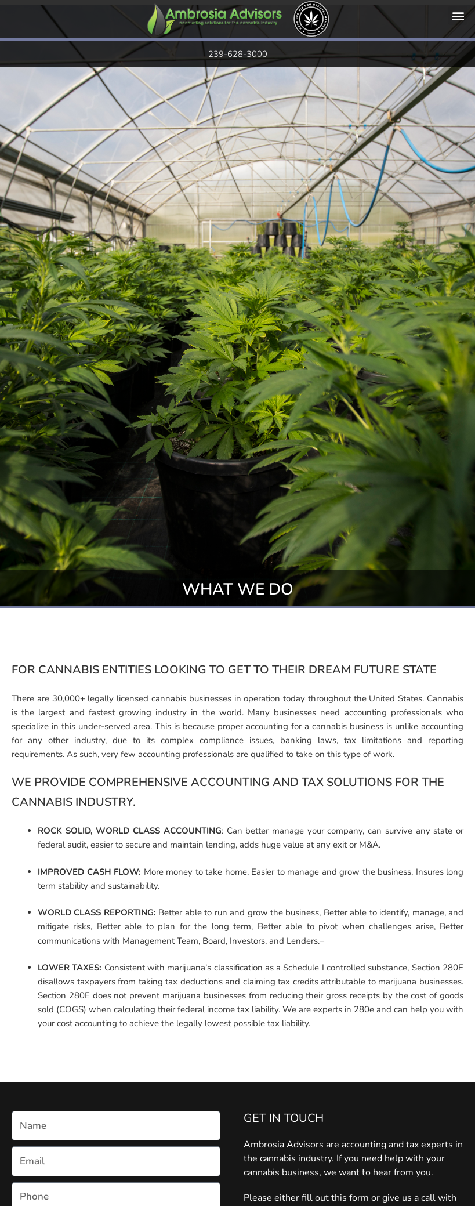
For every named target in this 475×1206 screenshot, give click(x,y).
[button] (457, 15)
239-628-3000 (237, 54)
